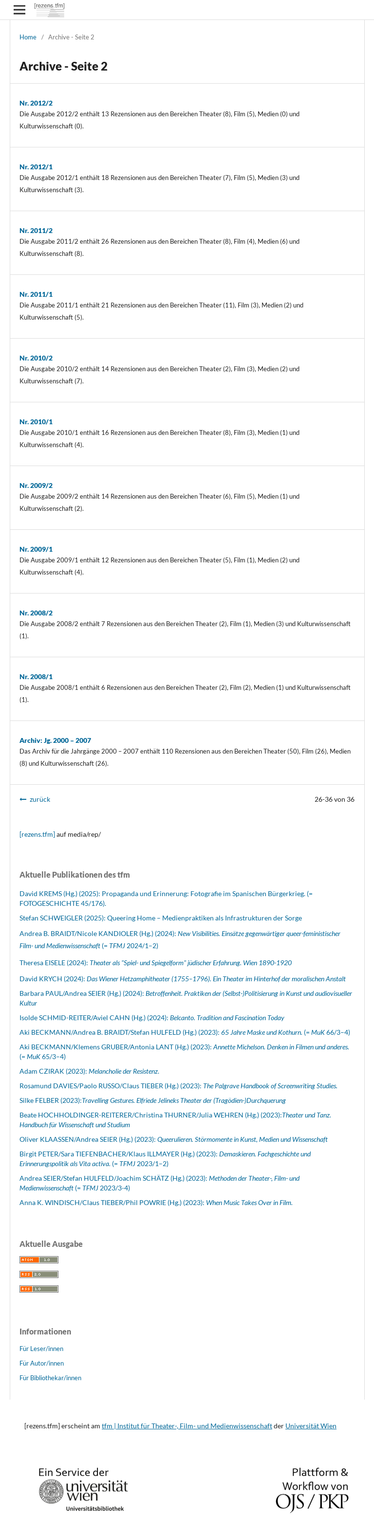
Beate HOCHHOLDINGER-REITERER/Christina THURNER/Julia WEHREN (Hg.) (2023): (150, 1115)
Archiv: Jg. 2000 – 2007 (55, 740)
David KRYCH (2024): (182, 978)
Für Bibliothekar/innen (50, 1378)
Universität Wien (311, 1426)
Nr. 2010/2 (36, 358)
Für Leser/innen (41, 1348)
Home (28, 37)
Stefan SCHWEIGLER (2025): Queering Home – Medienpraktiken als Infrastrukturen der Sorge (160, 918)
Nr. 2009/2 (36, 485)
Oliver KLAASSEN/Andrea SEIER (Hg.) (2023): (173, 1139)
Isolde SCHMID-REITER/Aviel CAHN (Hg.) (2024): (151, 1017)
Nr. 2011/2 (36, 230)
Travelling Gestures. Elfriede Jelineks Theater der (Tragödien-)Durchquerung (184, 1100)
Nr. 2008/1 (36, 676)
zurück (40, 799)
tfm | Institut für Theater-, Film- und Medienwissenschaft (187, 1426)
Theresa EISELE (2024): (155, 962)
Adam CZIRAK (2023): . (89, 1071)
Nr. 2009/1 (36, 549)
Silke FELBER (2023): (50, 1100)
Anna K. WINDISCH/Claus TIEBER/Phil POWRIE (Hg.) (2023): (156, 1202)
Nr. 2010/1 (36, 421)
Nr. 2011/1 (36, 294)
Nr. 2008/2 (36, 613)
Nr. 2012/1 (36, 166)
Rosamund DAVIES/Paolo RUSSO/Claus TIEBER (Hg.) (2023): (178, 1085)
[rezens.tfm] (37, 834)
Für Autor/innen (41, 1363)
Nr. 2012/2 (36, 103)
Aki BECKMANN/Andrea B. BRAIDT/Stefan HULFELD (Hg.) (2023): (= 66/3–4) (184, 1032)
